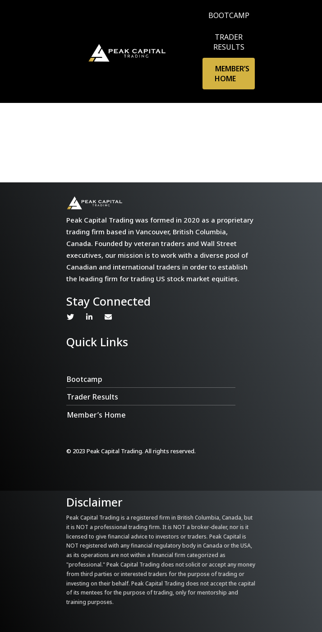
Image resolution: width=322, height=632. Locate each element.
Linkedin (89, 317)
